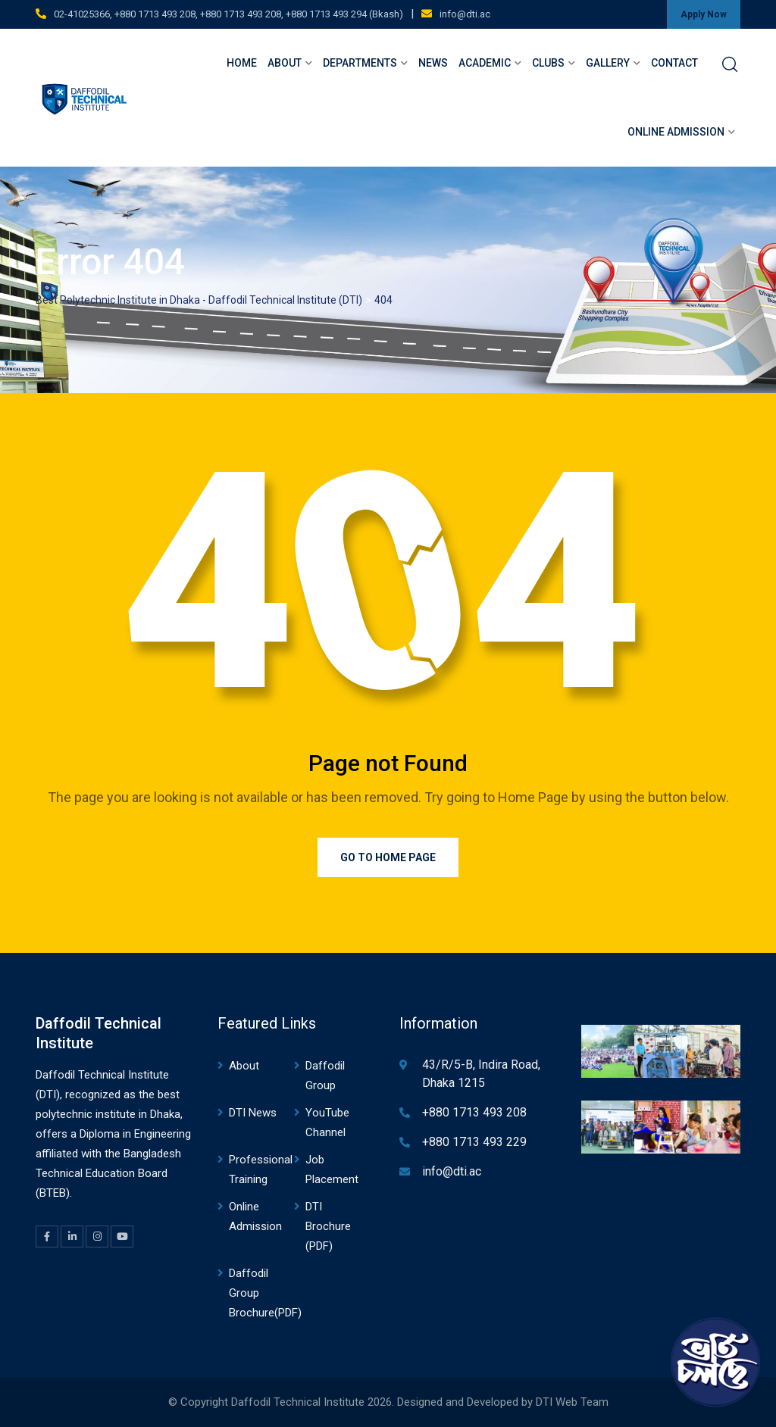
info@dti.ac (465, 14)
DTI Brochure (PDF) (328, 1226)
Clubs (548, 63)
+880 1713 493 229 (474, 1142)
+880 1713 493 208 (474, 1112)
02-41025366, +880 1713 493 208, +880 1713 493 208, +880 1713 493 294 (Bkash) (228, 14)
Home (242, 63)
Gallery (608, 63)
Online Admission (675, 132)
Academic (484, 63)
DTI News (253, 1112)
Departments (360, 63)
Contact (674, 63)
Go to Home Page (388, 857)
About (285, 63)
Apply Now (704, 14)
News (433, 63)
